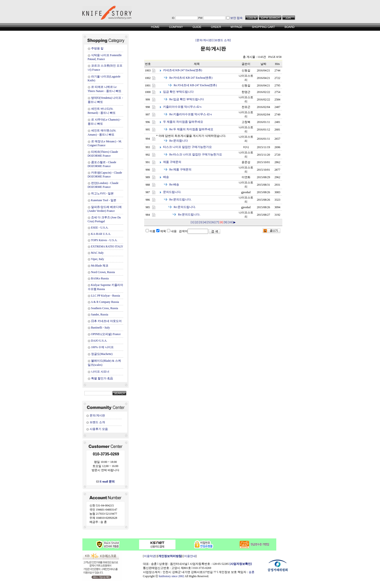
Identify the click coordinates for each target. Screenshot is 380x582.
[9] (225, 222)
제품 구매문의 (172, 162)
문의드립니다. (172, 192)
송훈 (251, 572)
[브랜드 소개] (222, 40)
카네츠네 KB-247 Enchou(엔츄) (182, 70)
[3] (200, 222)
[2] (196, 222)
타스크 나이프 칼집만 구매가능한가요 (187, 147)
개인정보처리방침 (170, 556)
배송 (166, 177)
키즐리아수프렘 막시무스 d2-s (182, 106)
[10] (230, 222)
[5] (209, 222)
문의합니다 (178, 140)
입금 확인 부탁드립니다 (178, 91)
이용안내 (190, 556)
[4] (204, 222)
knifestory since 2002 (171, 576)
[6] (213, 222)
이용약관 (150, 556)
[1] (192, 222)
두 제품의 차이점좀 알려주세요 (183, 121)
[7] (217, 222)
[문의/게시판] (204, 40)
